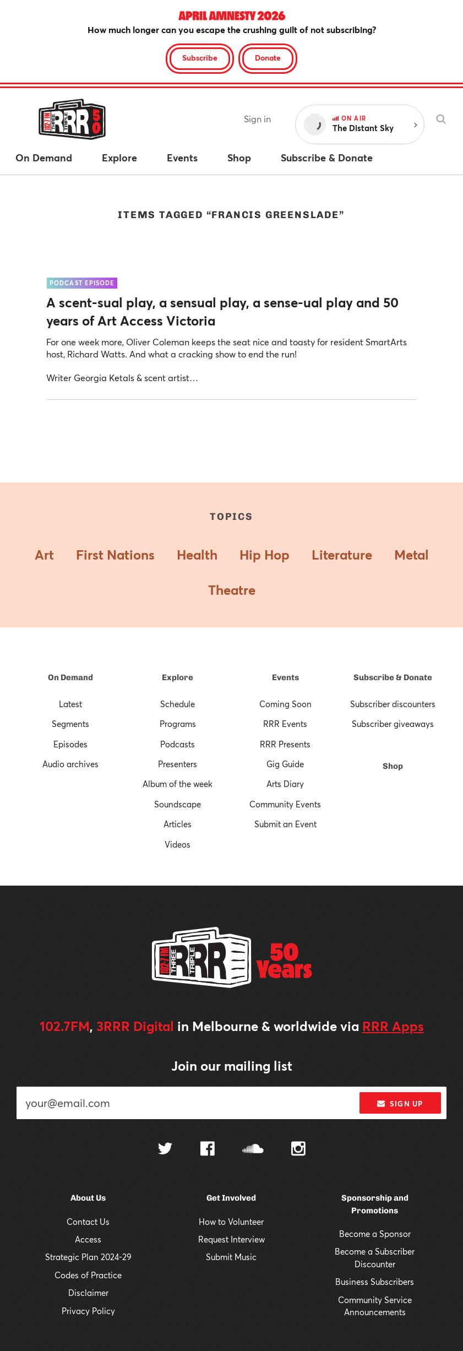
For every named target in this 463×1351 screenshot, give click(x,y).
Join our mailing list (231, 1066)
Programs (178, 723)
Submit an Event (285, 823)
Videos (177, 844)
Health (197, 554)
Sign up (400, 1104)
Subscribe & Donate (392, 677)
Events (285, 677)
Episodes (70, 744)
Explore (177, 677)
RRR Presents (285, 744)
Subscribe (199, 57)
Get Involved (231, 1198)
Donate (268, 57)
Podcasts (177, 744)
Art (44, 554)
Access (88, 1239)
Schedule (177, 703)
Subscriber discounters (392, 703)
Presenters (177, 763)
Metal (411, 554)
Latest (70, 703)
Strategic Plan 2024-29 (88, 1256)
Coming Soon (285, 703)
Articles (178, 823)
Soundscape (177, 804)
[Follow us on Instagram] (298, 1150)
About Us (88, 1198)
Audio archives (70, 763)
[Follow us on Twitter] (165, 1149)
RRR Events (285, 723)
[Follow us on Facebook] (207, 1150)
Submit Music (231, 1256)
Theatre (231, 590)
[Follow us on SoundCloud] (253, 1149)
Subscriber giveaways (393, 723)
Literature (342, 554)
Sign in (257, 118)
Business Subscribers (374, 1281)
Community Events (285, 804)
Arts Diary (285, 783)
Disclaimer (88, 1292)
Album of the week (178, 783)
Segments (70, 723)
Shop (393, 766)
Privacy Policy (88, 1310)
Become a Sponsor (375, 1233)
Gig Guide (285, 763)
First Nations (115, 554)
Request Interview (231, 1239)
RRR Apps (393, 1026)
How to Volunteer (231, 1221)
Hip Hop (264, 554)
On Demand (70, 677)
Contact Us (88, 1221)
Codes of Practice (88, 1275)
